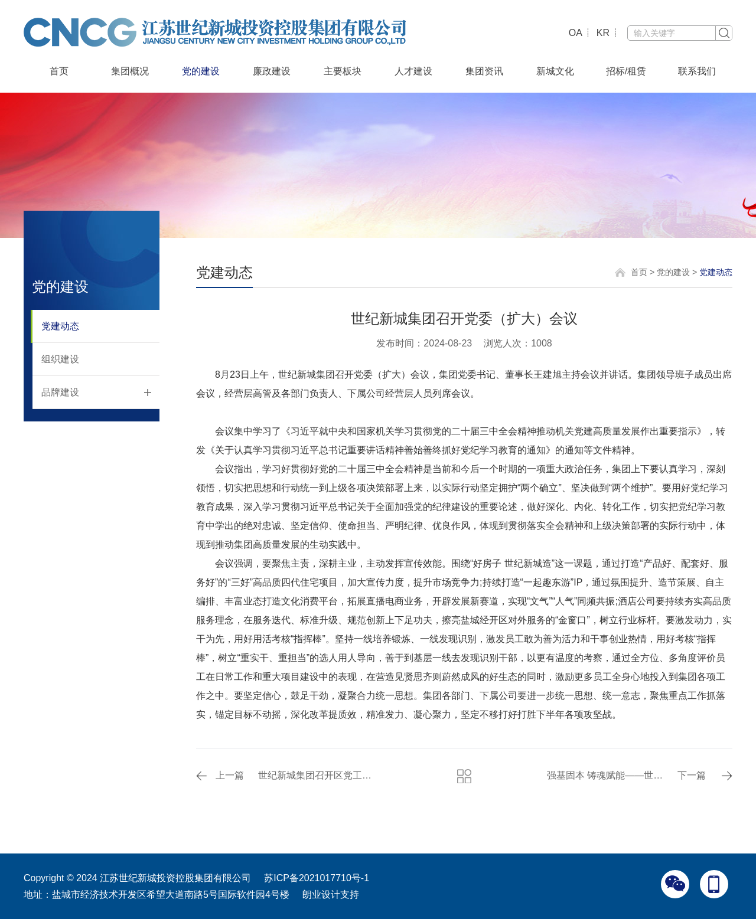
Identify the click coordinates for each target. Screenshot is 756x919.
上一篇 (230, 775)
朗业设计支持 (330, 894)
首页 (59, 71)
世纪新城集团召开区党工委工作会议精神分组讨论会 (318, 775)
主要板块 (342, 71)
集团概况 (130, 71)
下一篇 (691, 775)
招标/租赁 (626, 71)
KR (603, 33)
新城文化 (555, 71)
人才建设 (413, 71)
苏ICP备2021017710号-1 (316, 878)
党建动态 (60, 326)
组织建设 (60, 359)
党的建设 (201, 71)
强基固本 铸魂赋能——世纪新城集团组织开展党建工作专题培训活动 (607, 775)
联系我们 (697, 71)
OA (575, 33)
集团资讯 (484, 71)
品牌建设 (60, 392)
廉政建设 (272, 71)
